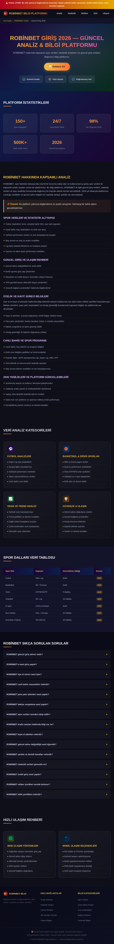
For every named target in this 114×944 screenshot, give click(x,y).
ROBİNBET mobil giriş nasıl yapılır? (57, 775)
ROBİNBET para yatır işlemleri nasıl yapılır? (57, 695)
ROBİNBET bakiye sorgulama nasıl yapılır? (57, 705)
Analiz (59, 13)
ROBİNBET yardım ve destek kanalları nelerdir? (57, 755)
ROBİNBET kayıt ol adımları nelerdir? (57, 735)
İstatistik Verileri (47, 905)
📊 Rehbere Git (57, 66)
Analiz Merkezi (47, 900)
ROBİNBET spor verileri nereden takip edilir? (57, 715)
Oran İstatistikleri (85, 910)
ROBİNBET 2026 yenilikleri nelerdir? (57, 795)
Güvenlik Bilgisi (84, 920)
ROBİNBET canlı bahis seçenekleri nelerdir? (57, 685)
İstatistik (72, 13)
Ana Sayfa (7, 21)
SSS (95, 13)
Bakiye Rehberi (84, 915)
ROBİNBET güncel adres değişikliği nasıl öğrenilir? (57, 745)
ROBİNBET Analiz (21, 21)
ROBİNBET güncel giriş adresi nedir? (57, 655)
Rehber (84, 13)
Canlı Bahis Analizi (85, 905)
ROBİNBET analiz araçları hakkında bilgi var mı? (57, 725)
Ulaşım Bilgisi (46, 920)
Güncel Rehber (47, 910)
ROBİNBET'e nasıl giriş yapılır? (57, 665)
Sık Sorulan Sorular (49, 915)
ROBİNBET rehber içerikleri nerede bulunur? (57, 785)
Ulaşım (106, 13)
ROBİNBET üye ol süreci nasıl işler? (57, 675)
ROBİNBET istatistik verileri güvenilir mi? (57, 765)
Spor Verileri (83, 900)
